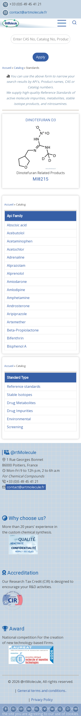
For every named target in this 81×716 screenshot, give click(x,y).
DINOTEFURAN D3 (40, 120)
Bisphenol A (16, 346)
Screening (15, 427)
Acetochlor (15, 249)
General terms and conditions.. (42, 690)
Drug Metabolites (21, 402)
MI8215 (40, 179)
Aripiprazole (17, 313)
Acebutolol (15, 233)
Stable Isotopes (19, 394)
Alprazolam (16, 265)
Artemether (16, 322)
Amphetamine (18, 297)
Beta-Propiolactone (23, 330)
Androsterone (18, 306)
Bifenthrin (15, 338)
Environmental (19, 419)
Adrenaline (15, 257)
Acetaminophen (19, 241)
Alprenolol (15, 273)
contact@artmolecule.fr (28, 12)
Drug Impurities (20, 410)
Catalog (18, 68)
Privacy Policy (42, 699)
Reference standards (23, 386)
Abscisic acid (17, 225)
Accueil (6, 68)
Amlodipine (16, 289)
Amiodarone (17, 281)
